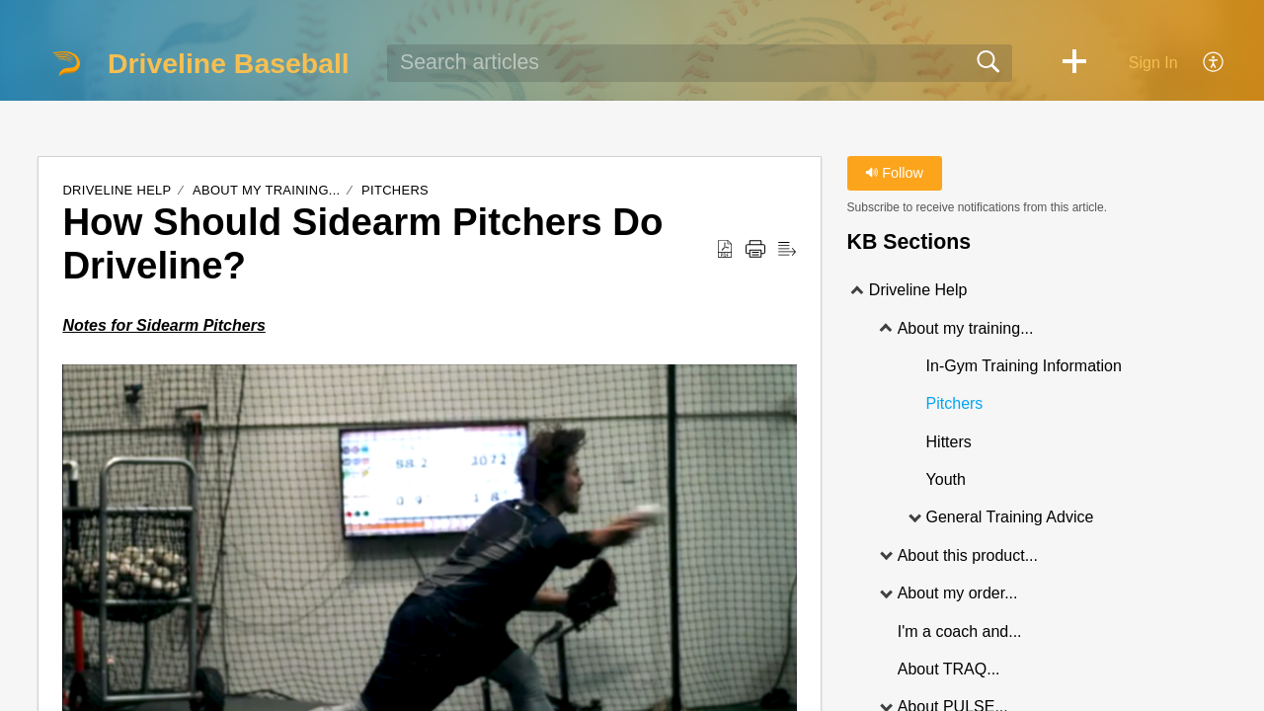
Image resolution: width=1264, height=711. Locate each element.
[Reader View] (787, 250)
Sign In (1153, 62)
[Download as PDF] (725, 250)
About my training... (268, 190)
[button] (1074, 63)
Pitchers (395, 190)
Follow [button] (894, 173)
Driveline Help (116, 190)
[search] (699, 63)
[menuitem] (1202, 63)
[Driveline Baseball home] (66, 63)
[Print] (755, 250)
